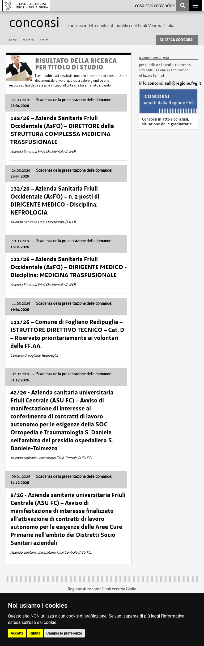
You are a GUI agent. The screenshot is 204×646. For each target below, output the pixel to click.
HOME (13, 40)
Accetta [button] (17, 633)
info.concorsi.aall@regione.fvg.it (168, 83)
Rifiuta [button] (34, 633)
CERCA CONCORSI (176, 40)
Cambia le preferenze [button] (64, 633)
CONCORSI (28, 40)
